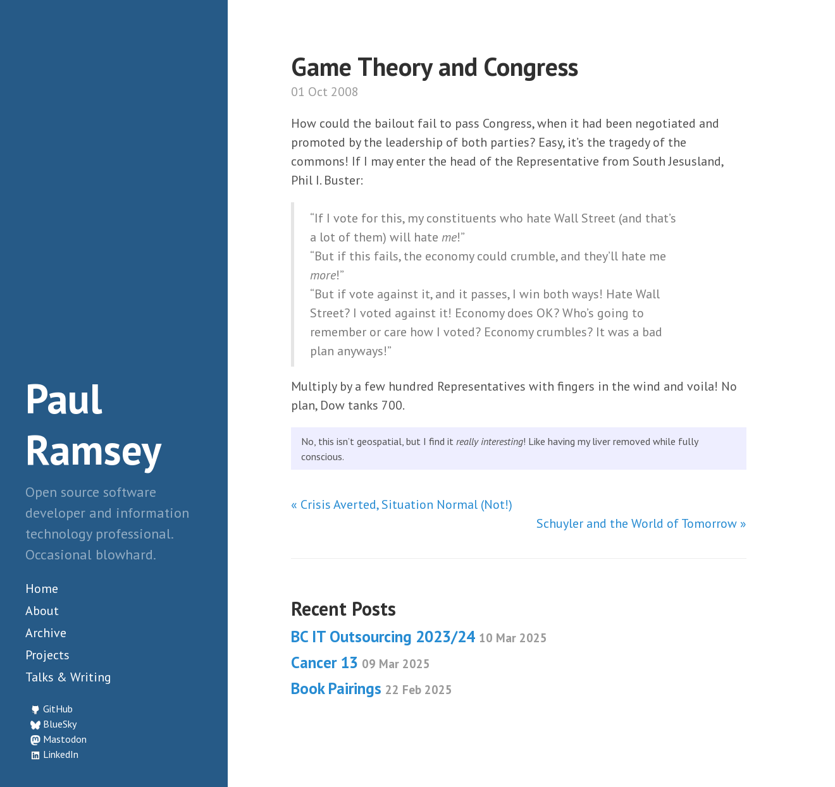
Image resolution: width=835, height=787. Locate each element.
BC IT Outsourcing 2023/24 (419, 636)
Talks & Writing (68, 677)
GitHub (58, 708)
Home (41, 588)
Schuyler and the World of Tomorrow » (641, 523)
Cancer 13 (360, 662)
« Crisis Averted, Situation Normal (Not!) (401, 504)
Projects (47, 655)
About (42, 610)
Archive (45, 633)
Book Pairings (371, 688)
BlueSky (60, 723)
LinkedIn (60, 754)
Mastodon (65, 739)
